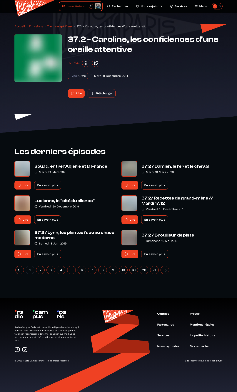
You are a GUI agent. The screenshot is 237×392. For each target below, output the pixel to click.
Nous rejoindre (149, 6)
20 (144, 270)
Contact (165, 313)
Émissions (36, 26)
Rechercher (117, 6)
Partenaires (167, 324)
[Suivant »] (165, 270)
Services (178, 6)
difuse (219, 360)
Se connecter (201, 346)
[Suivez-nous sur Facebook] (17, 350)
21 (154, 270)
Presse (196, 313)
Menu (201, 6)
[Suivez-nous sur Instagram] (25, 350)
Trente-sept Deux (60, 26)
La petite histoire (204, 335)
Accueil (19, 26)
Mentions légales (204, 324)
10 (123, 270)
